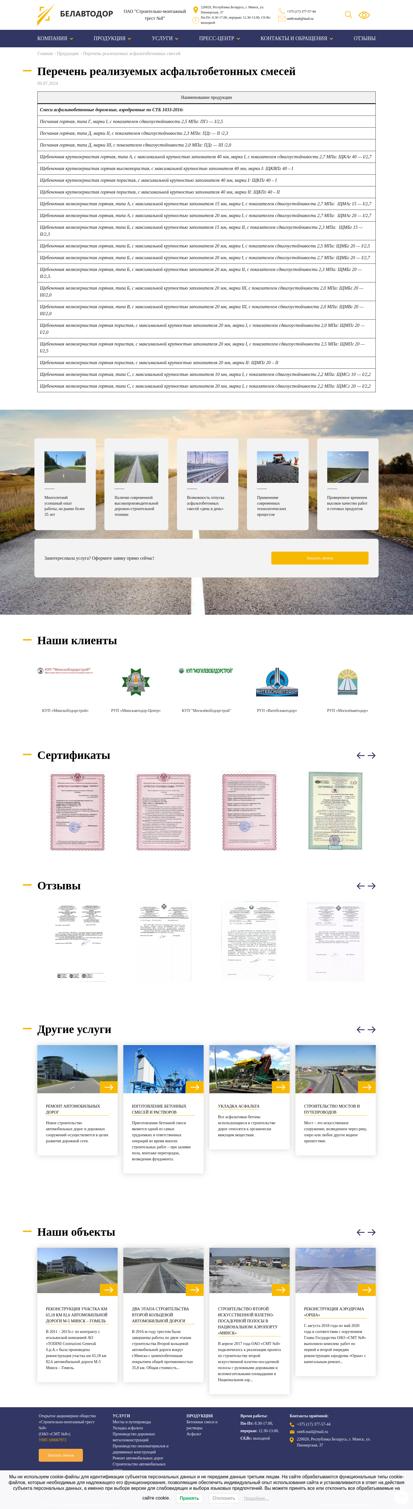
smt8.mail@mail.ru (300, 19)
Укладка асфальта (239, 1106)
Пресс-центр (219, 38)
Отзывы (365, 38)
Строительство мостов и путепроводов (332, 1109)
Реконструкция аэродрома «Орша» (334, 1312)
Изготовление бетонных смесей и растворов (159, 1109)
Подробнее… (256, 1498)
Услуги (165, 38)
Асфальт (194, 1434)
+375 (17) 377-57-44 (301, 11)
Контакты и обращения (297, 38)
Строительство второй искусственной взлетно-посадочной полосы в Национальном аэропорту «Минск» (248, 1321)
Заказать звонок (320, 558)
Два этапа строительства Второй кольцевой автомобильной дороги (160, 1315)
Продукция (112, 38)
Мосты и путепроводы (132, 1422)
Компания (55, 38)
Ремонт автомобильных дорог (73, 1109)
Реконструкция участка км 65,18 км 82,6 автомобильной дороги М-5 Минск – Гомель (77, 1315)
